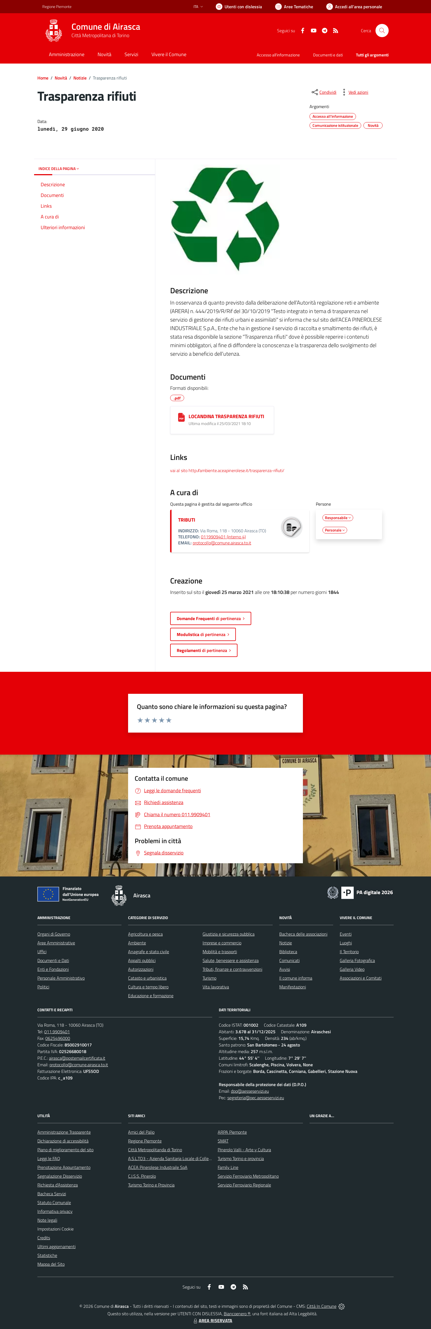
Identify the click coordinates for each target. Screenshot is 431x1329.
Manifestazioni (292, 986)
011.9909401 (57, 1031)
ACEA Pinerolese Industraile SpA (157, 1167)
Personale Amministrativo (61, 978)
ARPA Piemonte (232, 1132)
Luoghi (346, 942)
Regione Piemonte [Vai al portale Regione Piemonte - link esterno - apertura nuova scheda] (56, 6)
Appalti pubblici (142, 960)
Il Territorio (349, 951)
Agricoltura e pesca (145, 934)
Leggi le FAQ (48, 1158)
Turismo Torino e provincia (241, 1158)
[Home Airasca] (91, 30)
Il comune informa (295, 978)
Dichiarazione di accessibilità (63, 1141)
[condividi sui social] (324, 92)
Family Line (228, 1167)
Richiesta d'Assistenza (57, 1185)
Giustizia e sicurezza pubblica (229, 934)
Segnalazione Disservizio (59, 1176)
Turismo (209, 978)
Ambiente (137, 942)
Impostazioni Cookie (55, 1229)
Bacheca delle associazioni (303, 934)
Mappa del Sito (51, 1264)
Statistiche (47, 1255)
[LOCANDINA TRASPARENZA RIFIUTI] (181, 417)
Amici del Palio (141, 1132)
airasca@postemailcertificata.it (77, 1058)
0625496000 (57, 1038)
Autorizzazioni (140, 969)
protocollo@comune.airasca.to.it (222, 542)
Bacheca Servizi (51, 1193)
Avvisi (284, 969)
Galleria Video (352, 969)
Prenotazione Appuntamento (63, 1167)
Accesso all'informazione (278, 55)
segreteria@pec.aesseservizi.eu (255, 1097)
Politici (43, 986)
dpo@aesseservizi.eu (250, 1091)
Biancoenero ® (237, 1313)
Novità (61, 78)
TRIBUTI (186, 520)
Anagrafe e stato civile (148, 951)
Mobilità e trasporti (220, 951)
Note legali (47, 1220)
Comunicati (289, 960)
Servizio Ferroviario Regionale (244, 1185)
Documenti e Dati (53, 960)
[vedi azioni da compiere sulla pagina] (354, 92)
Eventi (346, 934)
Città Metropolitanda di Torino (155, 1149)
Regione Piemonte (145, 1141)
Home (42, 78)
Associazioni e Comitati (361, 978)
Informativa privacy (55, 1211)
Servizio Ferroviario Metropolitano (248, 1176)
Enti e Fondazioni (53, 969)
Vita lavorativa (216, 986)
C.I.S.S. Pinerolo (142, 1176)
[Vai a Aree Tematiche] (294, 6)
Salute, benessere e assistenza (231, 960)
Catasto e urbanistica (147, 978)
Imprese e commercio (222, 942)
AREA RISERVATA (212, 1320)
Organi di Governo (53, 934)
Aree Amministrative (56, 942)
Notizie (80, 78)
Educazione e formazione (150, 995)
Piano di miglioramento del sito (65, 1149)
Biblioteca (288, 951)
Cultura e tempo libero (148, 986)
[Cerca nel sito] (382, 30)
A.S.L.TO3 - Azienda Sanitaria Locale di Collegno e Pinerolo (181, 1158)
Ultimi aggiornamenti (56, 1246)
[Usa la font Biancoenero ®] (239, 6)
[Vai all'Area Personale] (354, 6)
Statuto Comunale (54, 1202)
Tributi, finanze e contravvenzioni (232, 969)
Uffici (41, 951)
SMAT (223, 1141)
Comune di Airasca (105, 26)
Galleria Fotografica (357, 960)
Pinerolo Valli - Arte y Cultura (244, 1149)
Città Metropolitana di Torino (100, 35)
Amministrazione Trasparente (64, 1132)
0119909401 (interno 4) (223, 536)
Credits (43, 1237)
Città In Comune (321, 1306)
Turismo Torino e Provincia (151, 1185)
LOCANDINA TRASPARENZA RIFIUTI (226, 416)
